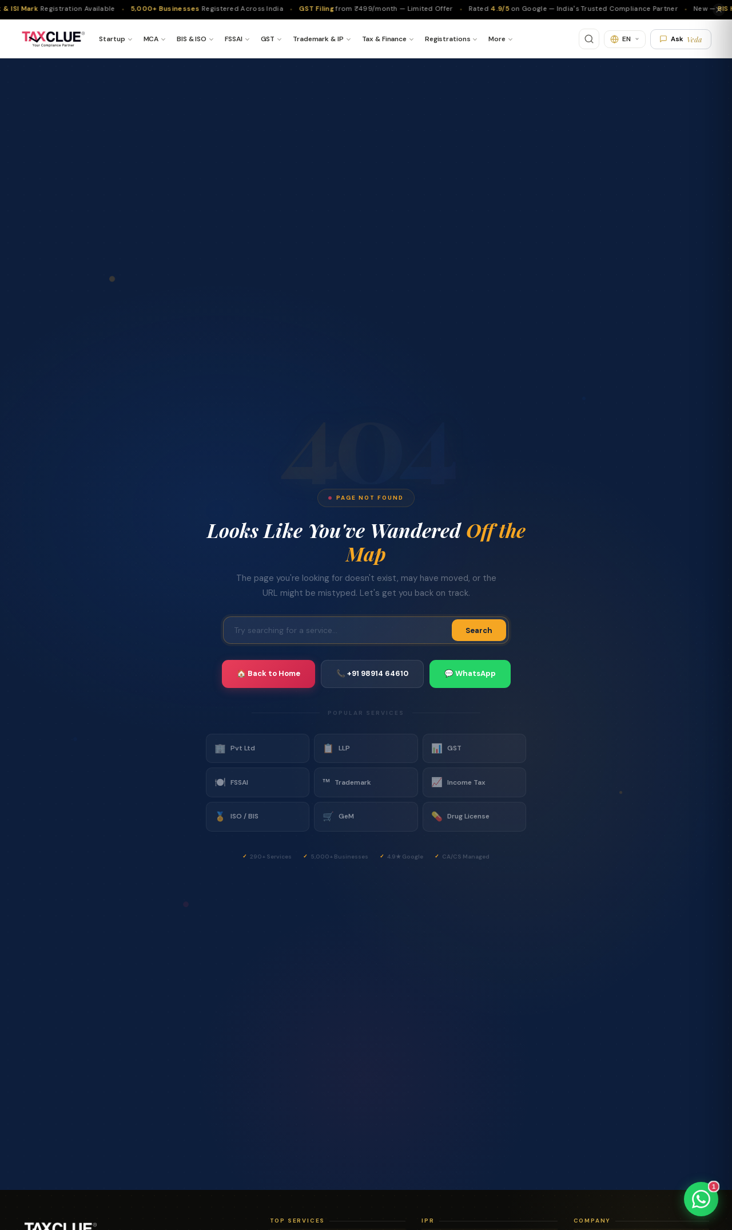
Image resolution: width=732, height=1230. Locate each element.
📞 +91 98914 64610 (372, 673)
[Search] (589, 39)
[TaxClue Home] (53, 39)
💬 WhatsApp (470, 673)
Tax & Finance (384, 38)
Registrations (447, 38)
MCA (151, 38)
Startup (112, 38)
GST (268, 38)
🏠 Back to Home (268, 673)
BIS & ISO (191, 38)
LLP (336, 748)
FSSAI (233, 38)
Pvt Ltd (234, 748)
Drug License (460, 816)
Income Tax (458, 782)
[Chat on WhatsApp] (701, 1199)
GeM (338, 816)
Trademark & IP (318, 38)
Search (479, 630)
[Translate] (625, 39)
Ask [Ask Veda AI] (680, 39)
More (497, 38)
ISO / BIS (236, 816)
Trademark (347, 782)
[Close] (719, 9)
